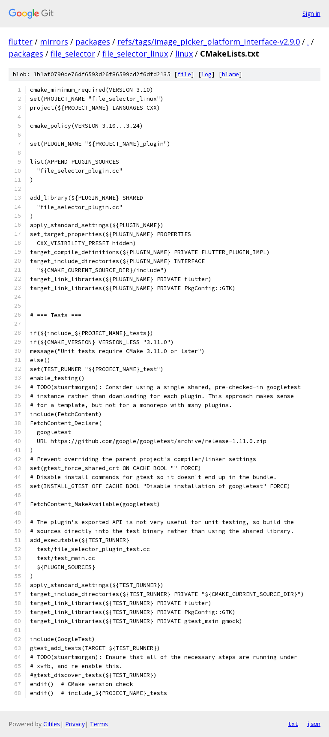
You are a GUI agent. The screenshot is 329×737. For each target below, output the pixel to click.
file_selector (73, 53)
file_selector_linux (135, 53)
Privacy (75, 724)
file (184, 74)
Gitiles (51, 724)
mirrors (54, 41)
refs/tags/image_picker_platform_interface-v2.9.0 (208, 41)
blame (230, 74)
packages (92, 41)
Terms (99, 724)
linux (184, 53)
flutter (21, 41)
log (206, 74)
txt (293, 724)
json (313, 724)
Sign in (311, 13)
